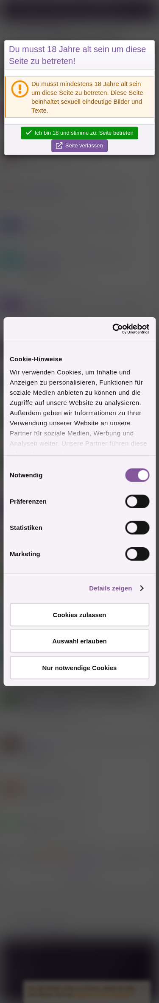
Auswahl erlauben (79, 641)
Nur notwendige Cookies (79, 667)
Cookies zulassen (79, 614)
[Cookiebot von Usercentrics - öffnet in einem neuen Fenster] (113, 329)
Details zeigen (110, 588)
